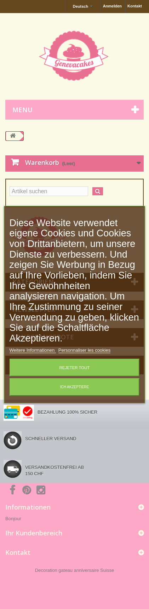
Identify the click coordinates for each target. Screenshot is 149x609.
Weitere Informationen (33, 350)
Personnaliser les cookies (84, 350)
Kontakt (134, 6)
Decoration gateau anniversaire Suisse (74, 570)
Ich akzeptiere (74, 387)
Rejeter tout (74, 368)
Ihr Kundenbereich (33, 533)
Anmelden (112, 6)
